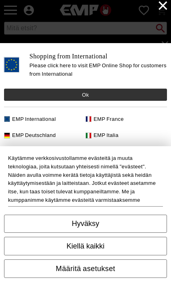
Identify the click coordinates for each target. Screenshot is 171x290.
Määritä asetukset (85, 269)
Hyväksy (85, 224)
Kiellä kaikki (85, 246)
